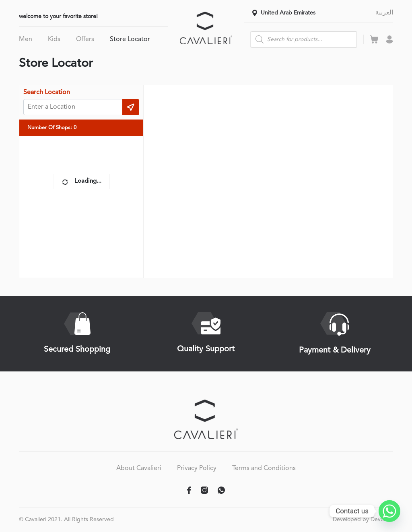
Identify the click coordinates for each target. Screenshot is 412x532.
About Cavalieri (138, 468)
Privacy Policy (196, 468)
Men (25, 39)
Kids (54, 39)
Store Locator (130, 39)
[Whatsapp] (389, 511)
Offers (85, 39)
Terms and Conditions (264, 468)
